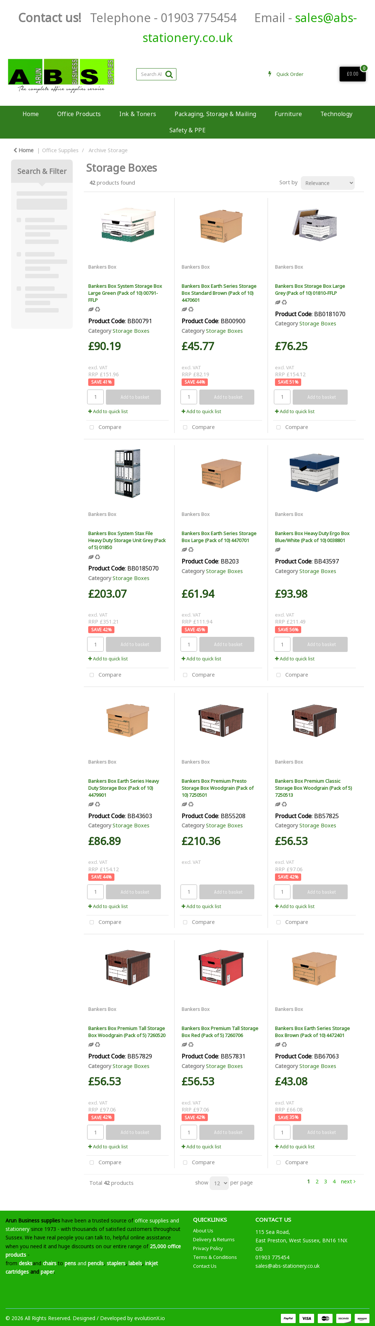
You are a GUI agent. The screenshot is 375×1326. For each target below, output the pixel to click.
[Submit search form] (169, 74)
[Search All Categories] (156, 74)
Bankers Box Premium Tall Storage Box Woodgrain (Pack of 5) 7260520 (126, 1032)
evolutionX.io (149, 1318)
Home (31, 114)
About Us (203, 1230)
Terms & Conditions (215, 1257)
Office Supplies (60, 150)
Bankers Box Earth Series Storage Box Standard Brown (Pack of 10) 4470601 (219, 293)
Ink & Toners (137, 114)
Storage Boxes (131, 330)
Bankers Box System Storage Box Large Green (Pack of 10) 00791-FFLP (125, 293)
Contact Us (205, 1266)
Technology (336, 114)
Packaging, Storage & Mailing (215, 114)
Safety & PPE (187, 130)
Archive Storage (108, 150)
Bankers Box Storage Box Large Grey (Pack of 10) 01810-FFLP (310, 289)
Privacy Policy (208, 1248)
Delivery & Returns (214, 1239)
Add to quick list (108, 411)
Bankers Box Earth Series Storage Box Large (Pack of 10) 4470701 (219, 537)
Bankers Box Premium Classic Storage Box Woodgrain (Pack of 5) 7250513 (313, 788)
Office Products (79, 114)
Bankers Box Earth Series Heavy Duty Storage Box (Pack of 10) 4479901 (123, 788)
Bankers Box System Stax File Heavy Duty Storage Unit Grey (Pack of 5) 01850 (127, 540)
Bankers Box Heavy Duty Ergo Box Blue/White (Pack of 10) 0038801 (312, 537)
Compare (103, 427)
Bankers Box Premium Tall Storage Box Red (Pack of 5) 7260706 (220, 1032)
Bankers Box (102, 267)
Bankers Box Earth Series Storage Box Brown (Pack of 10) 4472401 (312, 1032)
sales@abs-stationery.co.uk (287, 1265)
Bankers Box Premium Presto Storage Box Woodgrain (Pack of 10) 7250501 (218, 788)
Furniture (288, 114)
